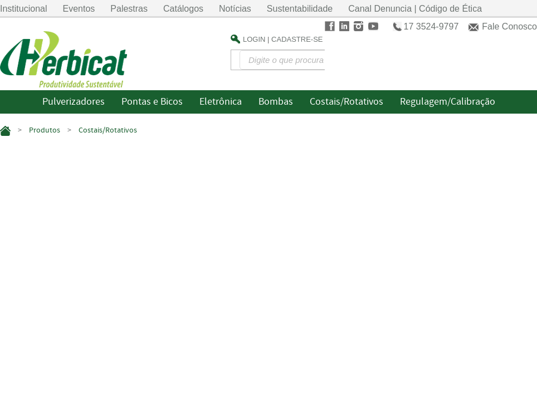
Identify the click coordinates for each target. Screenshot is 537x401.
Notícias (235, 8)
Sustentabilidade (300, 8)
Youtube (373, 26)
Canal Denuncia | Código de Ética (415, 8)
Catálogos (183, 8)
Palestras (129, 8)
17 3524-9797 (431, 26)
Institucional (23, 8)
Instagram (359, 26)
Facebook (330, 26)
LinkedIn (344, 26)
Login (254, 39)
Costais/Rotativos (108, 130)
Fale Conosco (509, 26)
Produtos (44, 130)
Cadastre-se (297, 39)
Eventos (79, 8)
